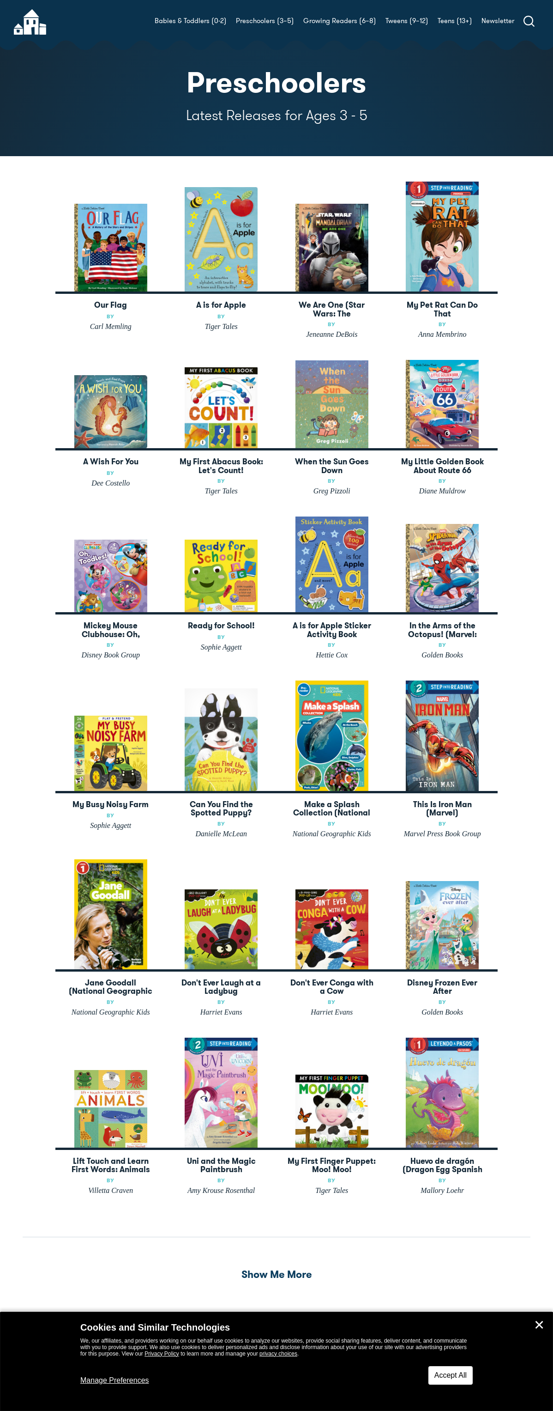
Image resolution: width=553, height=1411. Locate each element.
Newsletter (497, 21)
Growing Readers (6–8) (339, 21)
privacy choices (278, 1353)
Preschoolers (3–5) (265, 21)
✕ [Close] (539, 1325)
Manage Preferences (114, 1380)
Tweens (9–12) (406, 21)
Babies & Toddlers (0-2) (191, 21)
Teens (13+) (455, 21)
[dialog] (276, 1361)
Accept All (450, 1375)
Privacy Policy (161, 1353)
